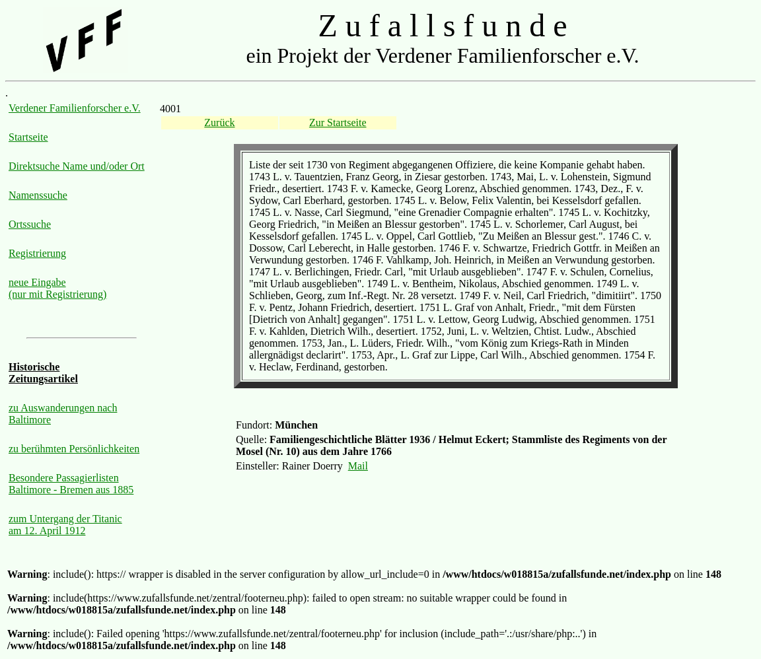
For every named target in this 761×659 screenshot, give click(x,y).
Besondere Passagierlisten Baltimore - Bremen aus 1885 (71, 483)
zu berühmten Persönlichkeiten (74, 448)
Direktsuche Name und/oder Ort (77, 166)
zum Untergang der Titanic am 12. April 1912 (65, 524)
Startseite (28, 137)
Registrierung (37, 253)
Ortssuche (30, 224)
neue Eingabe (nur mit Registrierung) (57, 288)
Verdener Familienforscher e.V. (75, 108)
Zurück (219, 122)
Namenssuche (38, 195)
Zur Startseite (338, 122)
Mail (358, 465)
